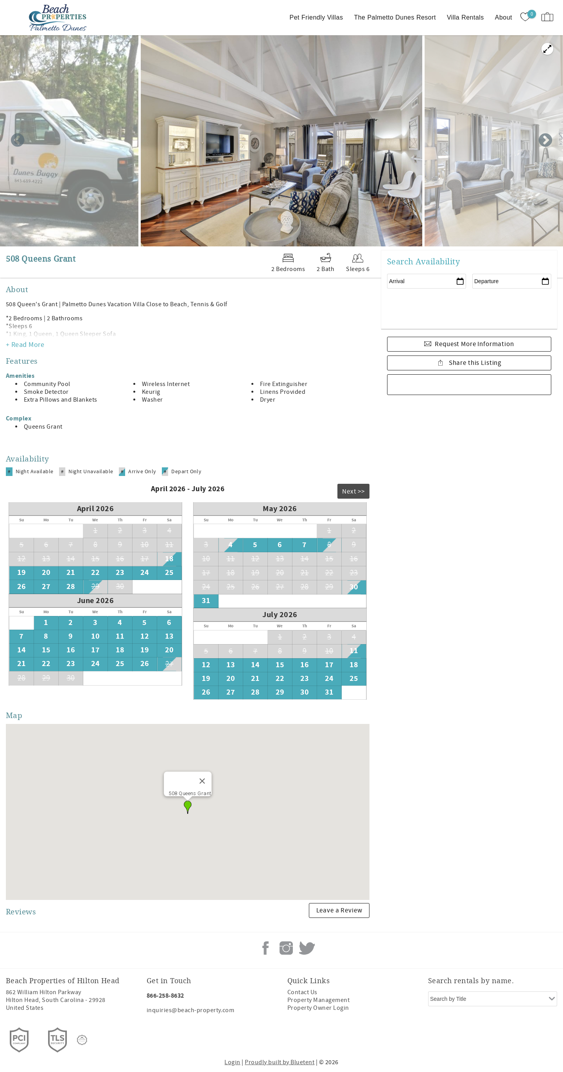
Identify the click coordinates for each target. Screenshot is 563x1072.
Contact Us (302, 992)
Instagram (286, 948)
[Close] (202, 781)
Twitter (307, 948)
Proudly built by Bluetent (279, 1062)
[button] (188, 807)
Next (545, 141)
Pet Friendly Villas (316, 17)
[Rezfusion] (82, 1039)
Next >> (353, 491)
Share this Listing (474, 363)
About (503, 17)
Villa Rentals (465, 17)
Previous (17, 141)
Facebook (265, 948)
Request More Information (474, 344)
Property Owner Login (318, 1008)
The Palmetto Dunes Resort (395, 17)
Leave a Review (339, 910)
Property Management (318, 1000)
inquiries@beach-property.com (190, 1010)
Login (232, 1062)
